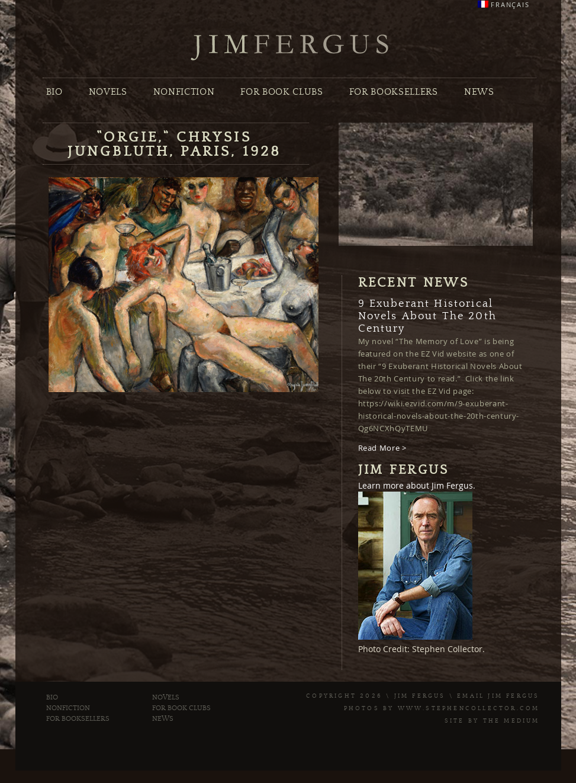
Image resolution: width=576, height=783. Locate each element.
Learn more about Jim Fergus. (416, 485)
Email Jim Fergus (498, 695)
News (479, 91)
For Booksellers (393, 91)
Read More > (382, 447)
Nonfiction (184, 91)
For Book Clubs (281, 91)
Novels (108, 91)
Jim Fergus (290, 48)
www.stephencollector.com (469, 708)
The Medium (511, 720)
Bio (54, 91)
